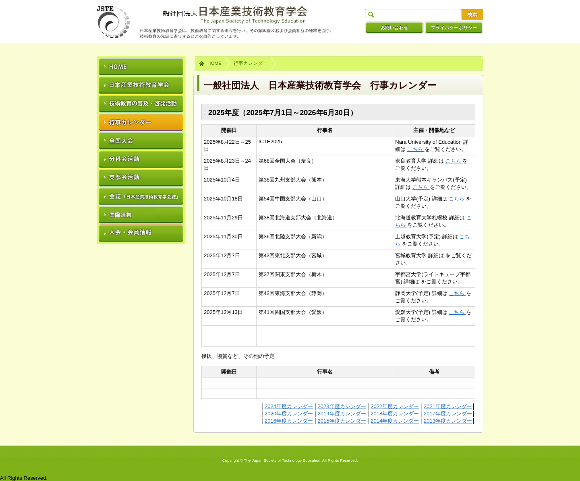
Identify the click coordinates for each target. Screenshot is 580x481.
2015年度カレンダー (342, 421)
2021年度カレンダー (448, 406)
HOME (214, 63)
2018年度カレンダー (395, 414)
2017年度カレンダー (448, 414)
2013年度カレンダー (448, 421)
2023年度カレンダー (342, 406)
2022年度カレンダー (395, 406)
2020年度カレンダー (289, 414)
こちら (416, 149)
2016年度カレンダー (289, 421)
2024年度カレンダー (289, 406)
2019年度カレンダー (342, 414)
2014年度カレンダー (395, 421)
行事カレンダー (250, 63)
